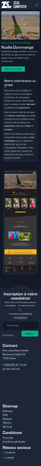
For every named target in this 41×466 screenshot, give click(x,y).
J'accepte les (20, 314)
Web (5, 414)
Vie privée (8, 437)
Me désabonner (8, 333)
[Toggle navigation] (37, 5)
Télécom (7, 422)
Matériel (7, 418)
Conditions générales (14, 441)
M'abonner (30, 332)
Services (7, 426)
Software (8, 410)
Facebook (9, 452)
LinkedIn (8, 457)
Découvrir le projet (13, 69)
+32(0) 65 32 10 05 (14, 364)
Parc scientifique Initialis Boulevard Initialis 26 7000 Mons (16, 354)
